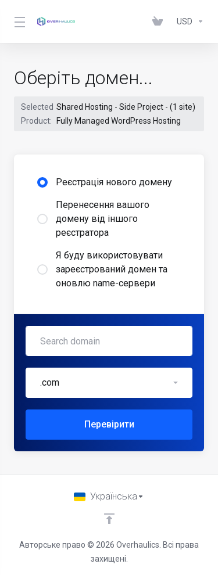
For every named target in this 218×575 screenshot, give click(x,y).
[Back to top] (109, 519)
